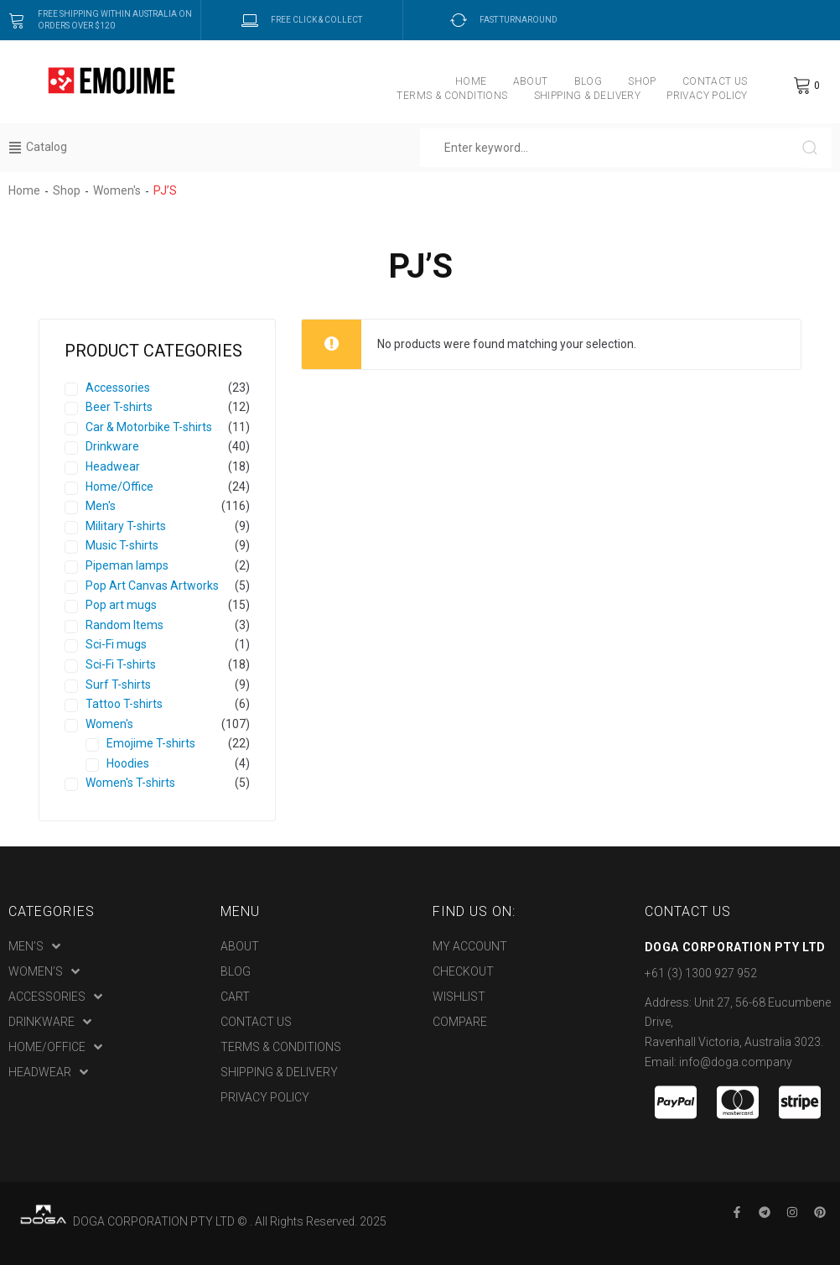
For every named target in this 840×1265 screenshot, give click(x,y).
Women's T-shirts (130, 782)
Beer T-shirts (119, 407)
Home (24, 190)
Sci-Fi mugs (116, 644)
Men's (101, 506)
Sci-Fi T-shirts (121, 664)
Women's (117, 190)
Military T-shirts (126, 526)
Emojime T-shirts (150, 743)
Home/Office (119, 486)
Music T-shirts (122, 545)
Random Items (124, 625)
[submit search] (817, 148)
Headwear (113, 466)
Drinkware (112, 446)
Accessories (118, 387)
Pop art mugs (121, 605)
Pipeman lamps (127, 565)
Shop (66, 190)
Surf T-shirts (118, 684)
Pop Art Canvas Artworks (152, 585)
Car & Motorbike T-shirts (149, 427)
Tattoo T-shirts (124, 704)
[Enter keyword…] (611, 147)
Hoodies (127, 763)
